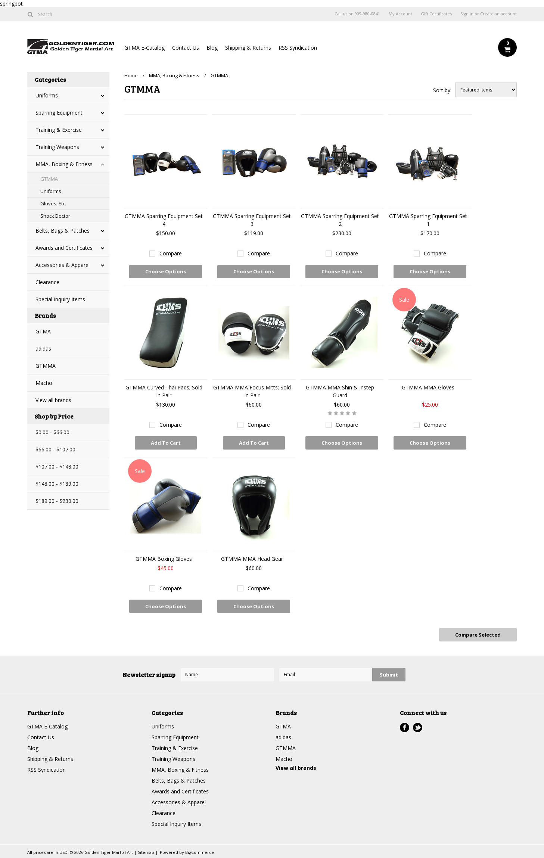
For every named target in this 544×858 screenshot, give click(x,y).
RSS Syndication (298, 47)
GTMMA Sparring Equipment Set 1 (428, 219)
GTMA (43, 331)
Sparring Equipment (59, 112)
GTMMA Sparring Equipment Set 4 (164, 219)
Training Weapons (57, 146)
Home (131, 75)
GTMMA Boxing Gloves (164, 558)
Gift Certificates (436, 13)
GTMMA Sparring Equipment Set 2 (340, 219)
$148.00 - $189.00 (56, 483)
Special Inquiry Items (60, 299)
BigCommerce (199, 852)
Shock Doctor (55, 215)
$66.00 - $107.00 (55, 449)
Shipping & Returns (248, 47)
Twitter (417, 727)
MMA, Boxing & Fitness (64, 164)
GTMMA (49, 178)
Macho (43, 382)
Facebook (404, 727)
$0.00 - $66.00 (52, 432)
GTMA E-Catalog (144, 47)
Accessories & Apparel (62, 264)
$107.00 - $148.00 (56, 466)
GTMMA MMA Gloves (428, 387)
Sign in (466, 13)
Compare (170, 253)
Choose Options (165, 271)
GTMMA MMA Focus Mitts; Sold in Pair (252, 391)
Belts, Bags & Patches (62, 230)
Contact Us (185, 47)
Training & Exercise (58, 129)
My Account (400, 13)
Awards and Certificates (64, 247)
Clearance (47, 282)
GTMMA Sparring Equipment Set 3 (252, 219)
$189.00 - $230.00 (56, 500)
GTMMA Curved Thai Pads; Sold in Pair (163, 391)
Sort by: (442, 90)
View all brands (53, 400)
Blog (212, 47)
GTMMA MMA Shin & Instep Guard (340, 391)
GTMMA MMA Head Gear (252, 558)
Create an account (498, 13)
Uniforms (46, 95)
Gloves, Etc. (53, 203)
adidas (43, 348)
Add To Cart (166, 442)
